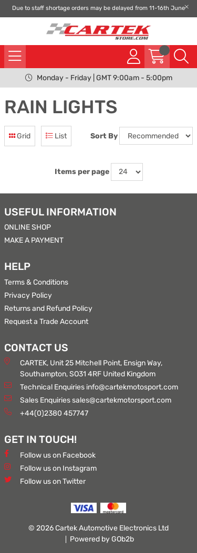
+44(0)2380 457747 (46, 413)
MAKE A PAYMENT (34, 240)
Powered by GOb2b (102, 539)
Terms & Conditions (36, 282)
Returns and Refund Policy (48, 308)
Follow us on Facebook (50, 455)
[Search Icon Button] (181, 56)
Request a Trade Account (46, 321)
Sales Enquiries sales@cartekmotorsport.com (87, 400)
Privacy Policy (28, 295)
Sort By (104, 136)
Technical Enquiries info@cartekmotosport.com (91, 387)
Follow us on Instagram (50, 468)
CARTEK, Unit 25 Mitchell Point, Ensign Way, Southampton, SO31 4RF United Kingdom (83, 367)
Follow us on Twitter (45, 481)
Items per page (82, 171)
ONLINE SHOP (27, 227)
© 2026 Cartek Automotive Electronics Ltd (98, 528)
